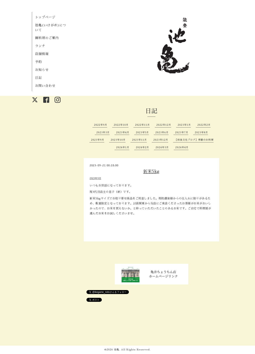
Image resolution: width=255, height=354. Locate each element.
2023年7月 (181, 132)
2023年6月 (162, 132)
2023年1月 (184, 125)
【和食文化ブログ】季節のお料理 (194, 140)
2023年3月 (103, 132)
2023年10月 (118, 140)
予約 (38, 62)
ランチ (40, 46)
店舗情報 (42, 54)
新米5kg (151, 171)
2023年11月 (139, 140)
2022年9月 (100, 125)
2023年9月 (97, 140)
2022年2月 (204, 125)
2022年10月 (121, 125)
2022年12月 (163, 125)
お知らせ (42, 70)
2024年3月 (162, 147)
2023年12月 (160, 140)
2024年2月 (142, 147)
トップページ (45, 17)
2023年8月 (201, 132)
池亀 (116, 349)
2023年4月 (122, 132)
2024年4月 (181, 147)
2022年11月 (142, 125)
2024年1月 (122, 147)
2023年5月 (142, 132)
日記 (38, 77)
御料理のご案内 (47, 38)
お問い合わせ (45, 85)
